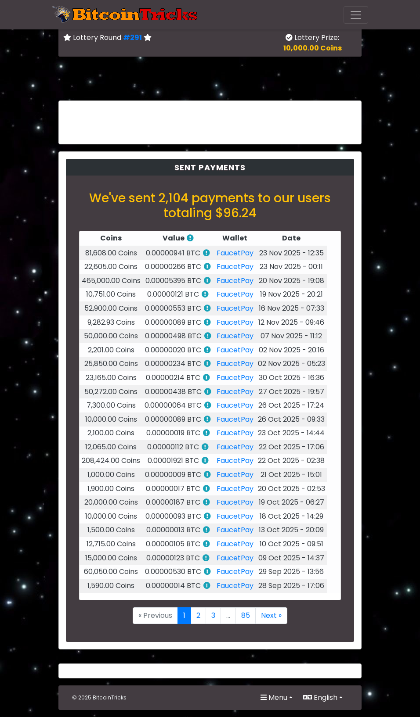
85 (245, 615)
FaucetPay (235, 253)
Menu (274, 697)
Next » (271, 615)
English (320, 697)
